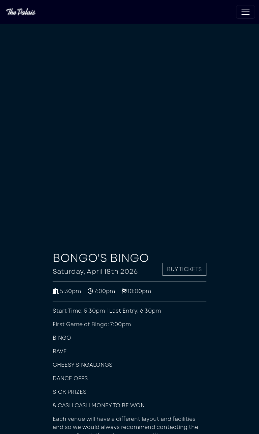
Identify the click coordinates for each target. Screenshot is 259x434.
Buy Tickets (184, 269)
